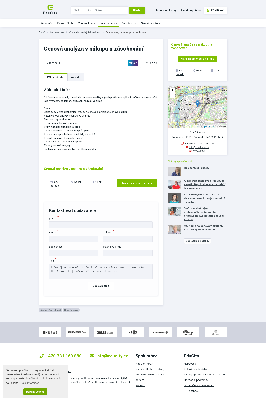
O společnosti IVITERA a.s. (199, 385)
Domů (42, 32)
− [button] (172, 95)
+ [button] (172, 90)
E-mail (54, 232)
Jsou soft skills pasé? (196, 168)
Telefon (108, 232)
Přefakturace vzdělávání (150, 374)
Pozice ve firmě (112, 246)
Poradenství (129, 23)
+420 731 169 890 (60, 355)
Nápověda (190, 363)
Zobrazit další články (197, 241)
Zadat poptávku (190, 10)
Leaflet (197, 127)
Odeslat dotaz (101, 285)
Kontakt (76, 77)
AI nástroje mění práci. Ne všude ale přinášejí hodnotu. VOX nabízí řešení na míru (204, 184)
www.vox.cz (199, 150)
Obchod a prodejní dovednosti (85, 32)
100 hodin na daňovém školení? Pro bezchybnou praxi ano (203, 227)
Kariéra (140, 380)
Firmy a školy (65, 23)
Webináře (46, 23)
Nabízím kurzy (144, 363)
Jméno (54, 218)
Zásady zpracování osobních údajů (204, 374)
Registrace (204, 369)
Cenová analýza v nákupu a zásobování (126, 32)
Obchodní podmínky (196, 380)
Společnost (55, 246)
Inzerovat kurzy (166, 10)
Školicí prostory (150, 23)
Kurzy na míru (108, 23)
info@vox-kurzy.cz (199, 147)
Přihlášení (215, 10)
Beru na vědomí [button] (35, 391)
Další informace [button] (29, 383)
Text (52, 260)
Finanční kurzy (71, 310)
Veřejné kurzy (86, 23)
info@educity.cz (109, 355)
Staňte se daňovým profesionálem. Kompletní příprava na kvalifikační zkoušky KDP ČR (204, 213)
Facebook (191, 390)
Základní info (55, 77)
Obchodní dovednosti (50, 310)
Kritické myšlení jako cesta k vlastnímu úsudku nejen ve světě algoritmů (204, 198)
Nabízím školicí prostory (150, 369)
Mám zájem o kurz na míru (137, 183)
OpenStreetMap (209, 127)
